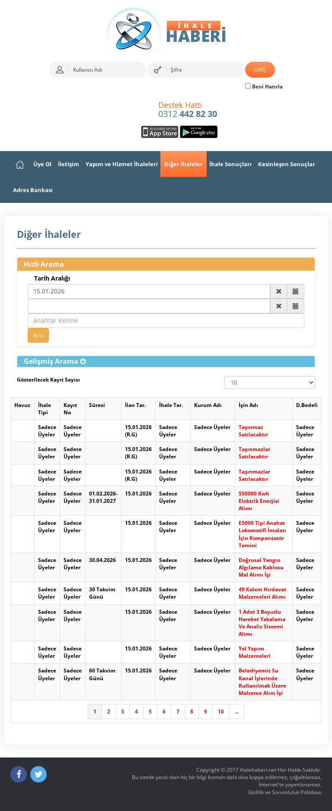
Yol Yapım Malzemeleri (255, 652)
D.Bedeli (307, 405)
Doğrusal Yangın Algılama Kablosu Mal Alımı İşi (261, 567)
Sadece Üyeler (47, 430)
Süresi (97, 405)
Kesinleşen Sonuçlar (286, 164)
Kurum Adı (208, 405)
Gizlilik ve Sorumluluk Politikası (285, 792)
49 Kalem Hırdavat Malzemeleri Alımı (262, 593)
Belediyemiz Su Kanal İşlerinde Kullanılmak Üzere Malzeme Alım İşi (262, 681)
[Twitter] (38, 774)
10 (221, 711)
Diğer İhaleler (183, 164)
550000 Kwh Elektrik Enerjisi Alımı (259, 501)
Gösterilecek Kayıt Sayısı (48, 379)
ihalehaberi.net (258, 769)
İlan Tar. (135, 405)
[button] (55, 361)
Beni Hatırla (264, 86)
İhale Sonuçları (230, 164)
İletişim (68, 164)
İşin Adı (248, 405)
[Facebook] (18, 774)
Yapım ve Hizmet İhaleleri (122, 164)
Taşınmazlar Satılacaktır (254, 452)
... (237, 711)
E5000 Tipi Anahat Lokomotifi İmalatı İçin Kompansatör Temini (262, 534)
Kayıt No (70, 408)
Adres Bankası (33, 190)
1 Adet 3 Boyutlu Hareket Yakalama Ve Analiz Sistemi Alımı (262, 622)
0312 (187, 110)
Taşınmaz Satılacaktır (253, 430)
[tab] (166, 361)
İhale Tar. (171, 405)
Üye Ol (42, 164)
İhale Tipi (44, 408)
